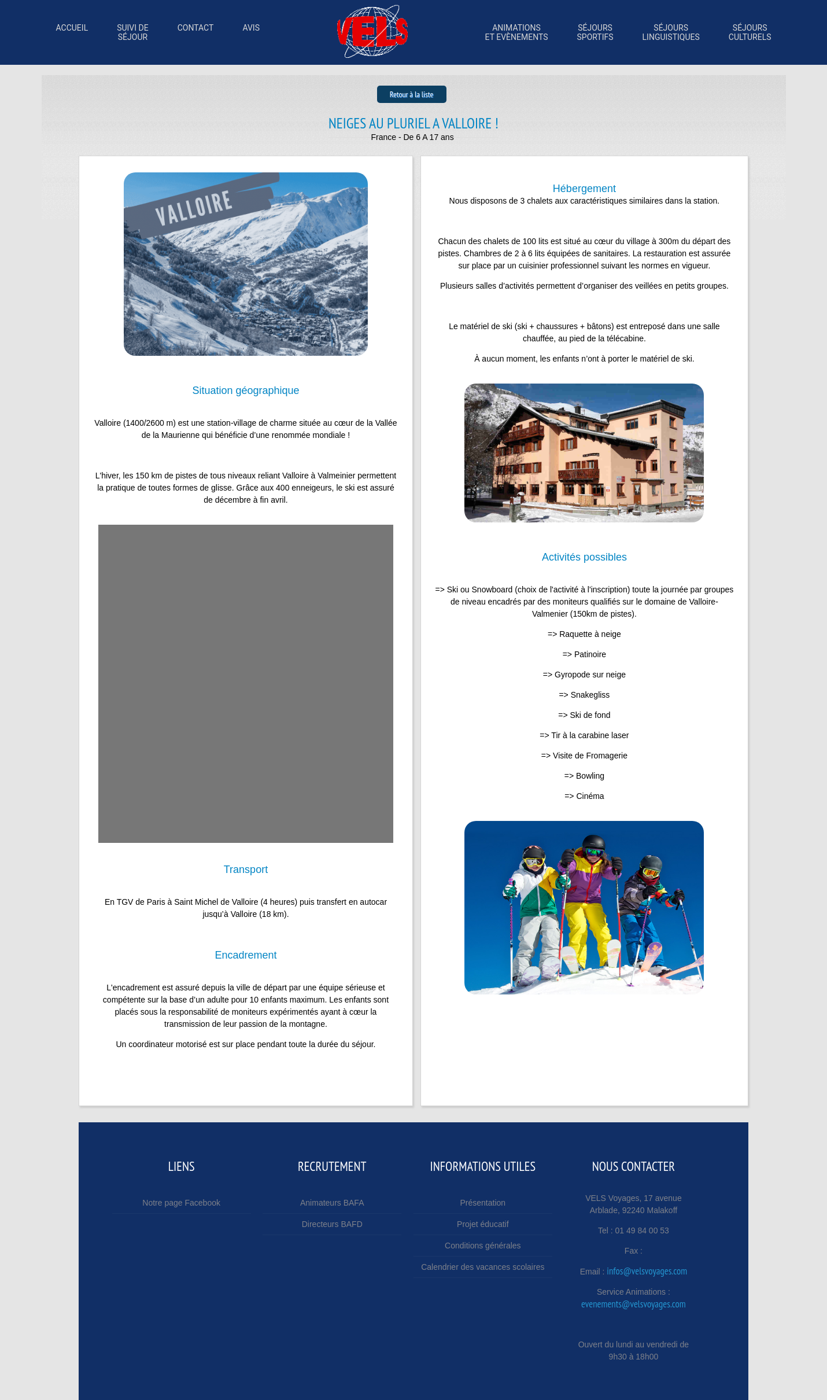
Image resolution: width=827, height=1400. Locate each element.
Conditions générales (483, 1245)
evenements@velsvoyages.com (633, 1304)
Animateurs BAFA (332, 1202)
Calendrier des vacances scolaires (482, 1267)
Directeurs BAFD (332, 1224)
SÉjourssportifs (595, 32)
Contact (196, 32)
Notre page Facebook (181, 1202)
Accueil (72, 32)
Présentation (483, 1202)
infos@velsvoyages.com (647, 1271)
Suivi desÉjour (133, 32)
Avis (251, 32)
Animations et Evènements (516, 32)
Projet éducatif (483, 1224)
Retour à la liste (412, 94)
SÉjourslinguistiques (671, 32)
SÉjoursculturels (750, 32)
